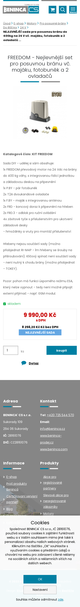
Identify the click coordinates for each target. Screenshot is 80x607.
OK (40, 579)
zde (60, 599)
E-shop (19, 23)
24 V (23, 27)
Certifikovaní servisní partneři (21, 499)
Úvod (6, 23)
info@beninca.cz (52, 429)
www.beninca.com (54, 449)
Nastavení (40, 590)
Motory (31, 23)
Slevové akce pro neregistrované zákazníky (56, 501)
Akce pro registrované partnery (52, 483)
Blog (9, 509)
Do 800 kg (10, 27)
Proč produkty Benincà (16, 487)
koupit (61, 350)
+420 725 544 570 (60, 415)
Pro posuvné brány (53, 23)
